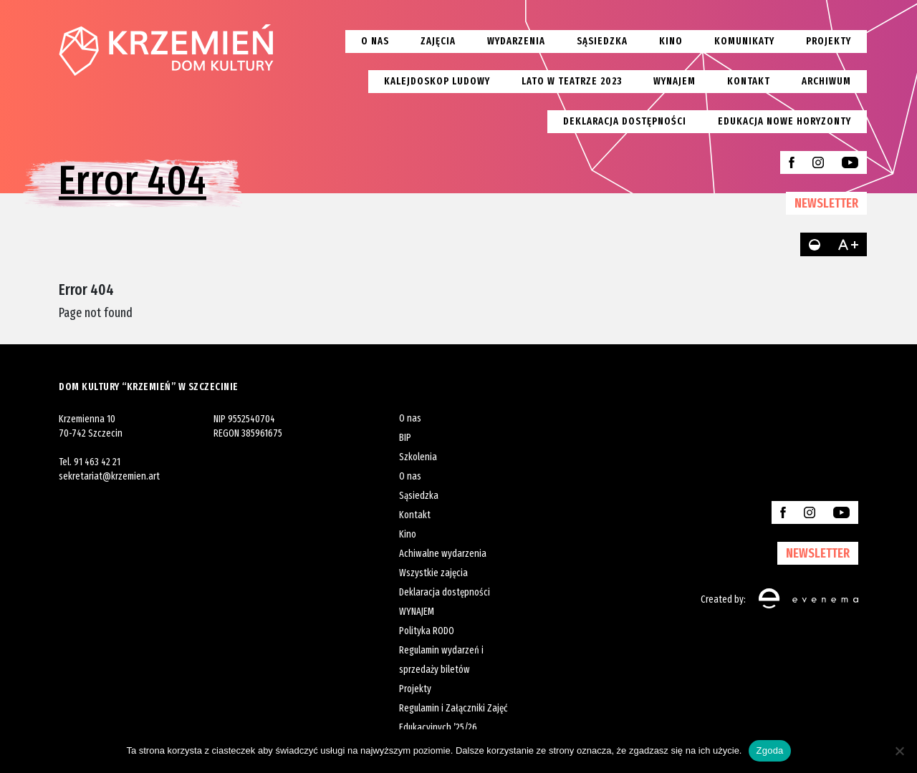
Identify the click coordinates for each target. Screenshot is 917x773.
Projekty (828, 41)
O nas (375, 41)
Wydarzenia (516, 41)
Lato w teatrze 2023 (572, 81)
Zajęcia (438, 41)
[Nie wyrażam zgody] (899, 751)
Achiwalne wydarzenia (442, 554)
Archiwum (826, 81)
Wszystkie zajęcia (433, 573)
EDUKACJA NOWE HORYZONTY (784, 121)
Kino (671, 41)
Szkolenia (418, 457)
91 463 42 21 (97, 462)
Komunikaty (744, 41)
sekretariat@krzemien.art (109, 476)
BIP (405, 438)
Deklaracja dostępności (624, 121)
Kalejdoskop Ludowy (437, 81)
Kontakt (748, 81)
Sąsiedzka (602, 41)
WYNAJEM (416, 612)
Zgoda (769, 750)
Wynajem (674, 81)
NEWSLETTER (826, 203)
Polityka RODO (426, 631)
